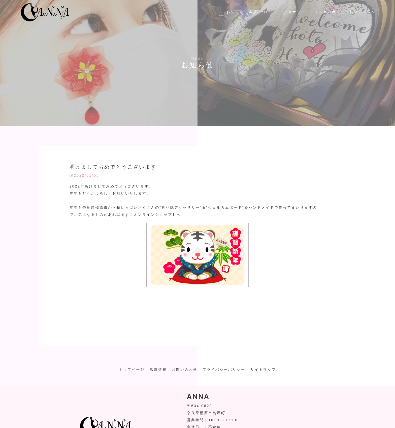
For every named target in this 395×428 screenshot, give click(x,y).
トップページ (132, 369)
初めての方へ (362, 12)
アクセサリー (292, 12)
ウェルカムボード (327, 12)
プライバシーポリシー (224, 369)
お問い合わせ (185, 369)
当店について (262, 12)
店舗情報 (158, 369)
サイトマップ (263, 369)
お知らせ (235, 12)
